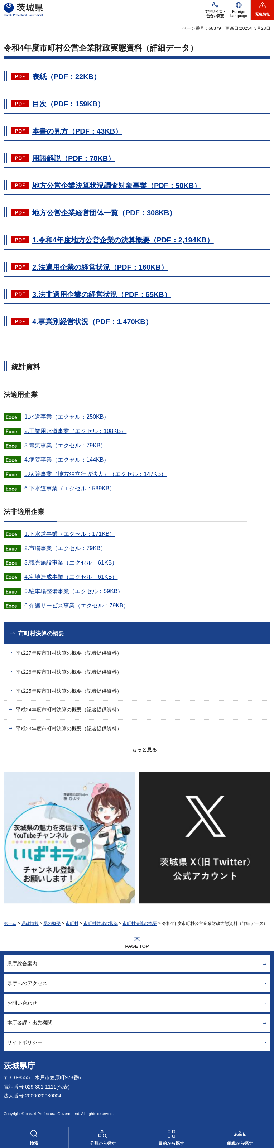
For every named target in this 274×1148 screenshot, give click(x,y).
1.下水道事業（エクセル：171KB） (69, 534)
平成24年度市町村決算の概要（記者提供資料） (69, 709)
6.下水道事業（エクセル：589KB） (69, 488)
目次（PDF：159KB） (68, 104)
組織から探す (240, 1143)
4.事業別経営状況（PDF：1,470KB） (92, 322)
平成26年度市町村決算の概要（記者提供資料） (69, 672)
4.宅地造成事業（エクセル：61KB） (70, 577)
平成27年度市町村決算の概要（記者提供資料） (69, 653)
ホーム (10, 923)
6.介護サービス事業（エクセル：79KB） (76, 605)
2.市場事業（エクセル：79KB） (65, 548)
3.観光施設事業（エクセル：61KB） (70, 562)
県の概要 (52, 923)
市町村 (72, 923)
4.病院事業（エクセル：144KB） (66, 460)
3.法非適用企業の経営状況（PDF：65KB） (101, 294)
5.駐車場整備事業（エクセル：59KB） (73, 591)
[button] (238, 10)
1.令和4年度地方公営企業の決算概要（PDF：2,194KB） (123, 240)
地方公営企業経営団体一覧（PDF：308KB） (104, 213)
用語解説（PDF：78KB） (73, 158)
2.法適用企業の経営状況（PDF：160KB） (100, 267)
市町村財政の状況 (100, 923)
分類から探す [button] (103, 1143)
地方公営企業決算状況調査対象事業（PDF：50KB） (116, 185)
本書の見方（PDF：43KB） (77, 131)
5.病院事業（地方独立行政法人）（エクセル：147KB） (95, 474)
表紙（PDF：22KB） (66, 77)
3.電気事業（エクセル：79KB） (65, 445)
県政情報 (30, 923)
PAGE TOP (137, 946)
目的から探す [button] (171, 1143)
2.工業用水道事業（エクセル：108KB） (75, 431)
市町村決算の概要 (41, 633)
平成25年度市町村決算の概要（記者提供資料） (69, 691)
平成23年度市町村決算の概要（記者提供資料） (69, 728)
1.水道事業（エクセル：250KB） (66, 417)
